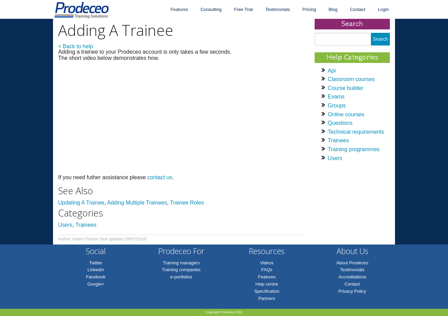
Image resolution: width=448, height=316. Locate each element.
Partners (266, 298)
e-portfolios (181, 276)
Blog (333, 9)
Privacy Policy (352, 291)
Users (65, 225)
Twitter (95, 262)
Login (383, 9)
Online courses (346, 114)
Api (332, 71)
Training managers (181, 262)
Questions (340, 123)
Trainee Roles (187, 203)
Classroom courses (351, 79)
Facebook (95, 276)
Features (179, 9)
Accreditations (352, 276)
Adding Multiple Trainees (137, 203)
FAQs (267, 269)
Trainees (85, 225)
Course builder (346, 88)
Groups (337, 105)
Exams (336, 97)
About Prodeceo (352, 262)
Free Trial (243, 9)
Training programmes (354, 149)
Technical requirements (356, 132)
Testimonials (277, 9)
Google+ (95, 284)
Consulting (210, 9)
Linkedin (96, 269)
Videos (267, 262)
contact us (159, 177)
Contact (357, 9)
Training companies (181, 269)
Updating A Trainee (81, 203)
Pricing (309, 9)
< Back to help (75, 46)
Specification (266, 291)
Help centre (266, 284)
